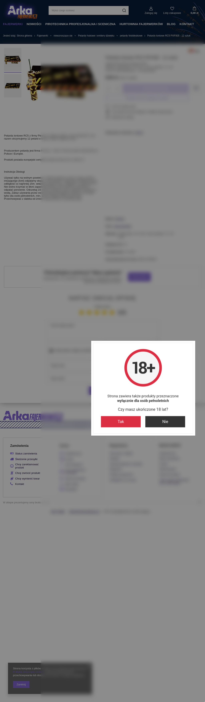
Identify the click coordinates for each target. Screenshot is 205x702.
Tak (80, 385)
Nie (125, 385)
